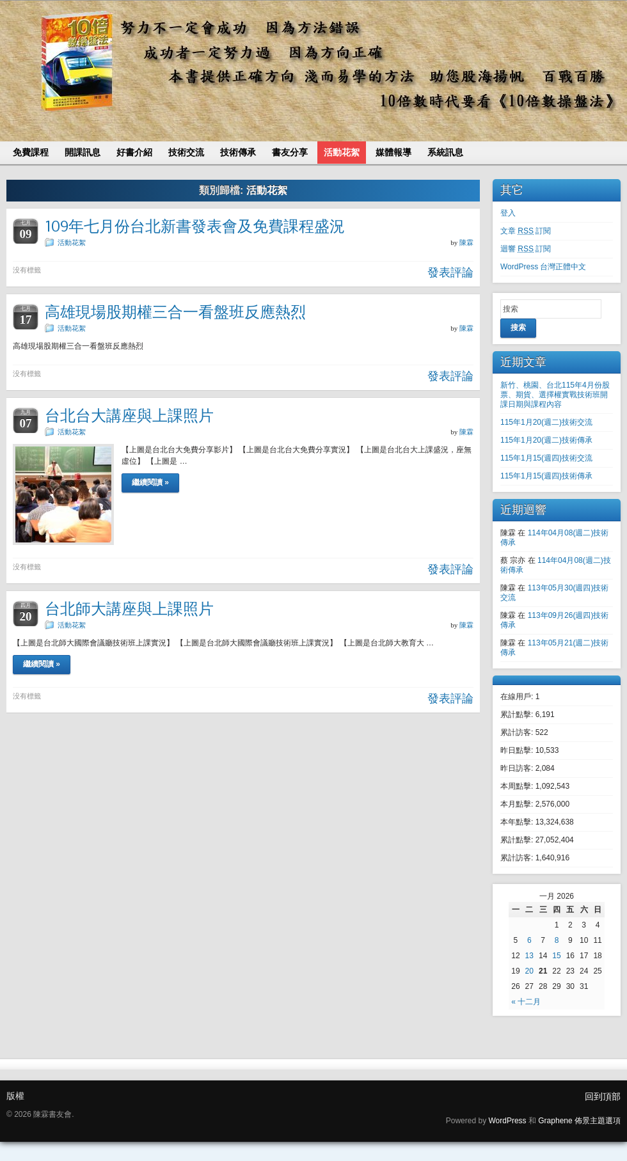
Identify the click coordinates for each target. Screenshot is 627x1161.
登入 (508, 213)
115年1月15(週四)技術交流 (546, 458)
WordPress (507, 1120)
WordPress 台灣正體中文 (543, 266)
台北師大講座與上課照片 (129, 609)
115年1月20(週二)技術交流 (546, 422)
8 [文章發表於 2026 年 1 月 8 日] (557, 940)
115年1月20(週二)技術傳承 (546, 440)
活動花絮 (72, 242)
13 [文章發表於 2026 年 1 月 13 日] (529, 955)
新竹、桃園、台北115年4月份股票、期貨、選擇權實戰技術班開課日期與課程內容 (555, 395)
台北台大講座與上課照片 (129, 415)
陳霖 (466, 242)
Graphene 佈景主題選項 (579, 1120)
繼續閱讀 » (150, 482)
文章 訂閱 (525, 230)
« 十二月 (526, 1001)
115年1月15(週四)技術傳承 (546, 475)
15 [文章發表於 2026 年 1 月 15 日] (556, 955)
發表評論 (450, 272)
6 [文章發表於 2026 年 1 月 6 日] (529, 940)
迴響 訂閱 (525, 248)
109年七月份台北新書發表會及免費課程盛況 (195, 226)
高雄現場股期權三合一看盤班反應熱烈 (175, 312)
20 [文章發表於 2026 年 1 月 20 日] (529, 971)
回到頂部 (603, 1096)
